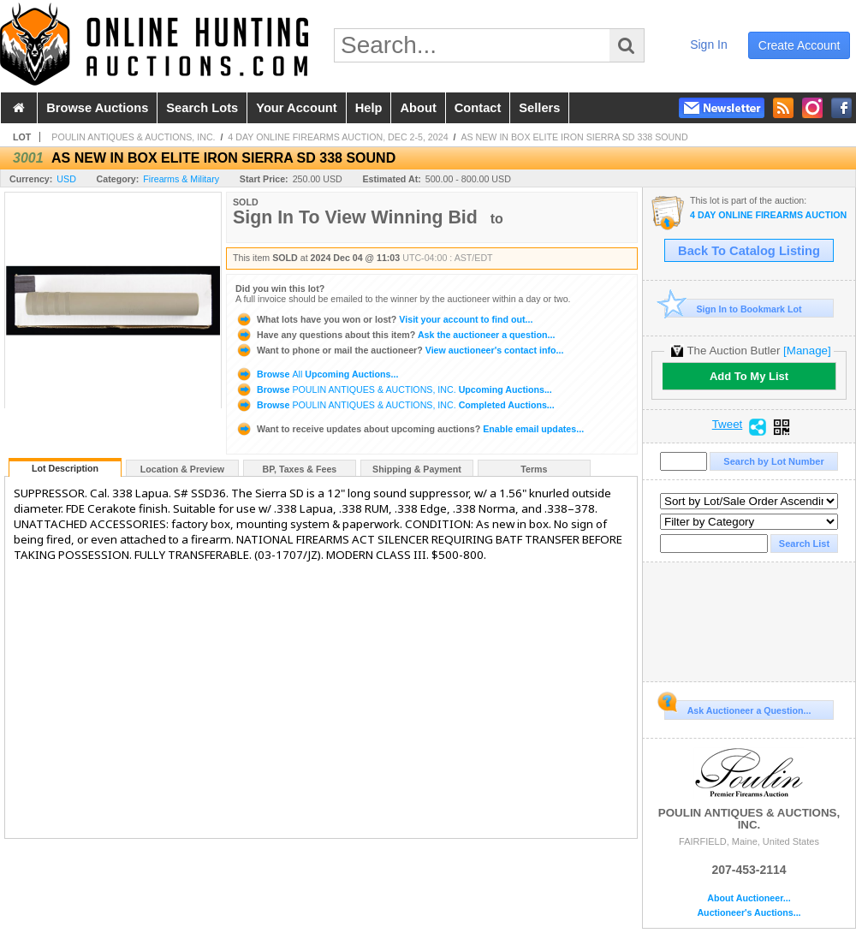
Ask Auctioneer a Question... (737, 708)
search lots (202, 108)
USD (66, 179)
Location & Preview (182, 469)
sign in (709, 44)
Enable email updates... (409, 429)
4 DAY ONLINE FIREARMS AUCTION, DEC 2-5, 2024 (338, 137)
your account (296, 108)
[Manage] (807, 350)
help (369, 108)
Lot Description (65, 468)
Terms (533, 469)
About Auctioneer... (748, 898)
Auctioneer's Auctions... (748, 913)
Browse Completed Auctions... (395, 405)
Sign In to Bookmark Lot (733, 308)
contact (478, 108)
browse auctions (97, 108)
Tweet (727, 425)
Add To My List (749, 376)
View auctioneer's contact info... (399, 350)
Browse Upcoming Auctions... (316, 374)
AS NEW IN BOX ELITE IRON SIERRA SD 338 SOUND (574, 137)
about (418, 108)
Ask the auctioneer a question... (395, 335)
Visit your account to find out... (383, 319)
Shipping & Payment (416, 469)
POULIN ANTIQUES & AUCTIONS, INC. (133, 137)
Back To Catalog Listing (749, 251)
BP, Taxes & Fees (300, 469)
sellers (539, 108)
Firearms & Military (181, 179)
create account (799, 45)
